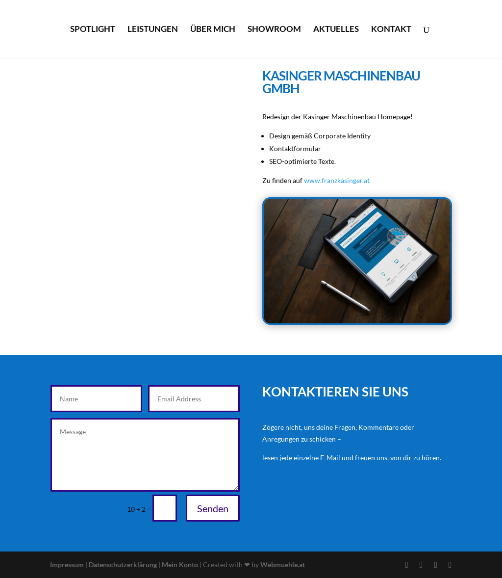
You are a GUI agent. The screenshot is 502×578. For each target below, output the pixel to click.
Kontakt (391, 30)
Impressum (67, 564)
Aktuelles (336, 30)
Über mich (212, 30)
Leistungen (152, 30)
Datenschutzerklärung (123, 564)
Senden (212, 508)
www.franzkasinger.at (337, 180)
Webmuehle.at (282, 564)
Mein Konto (180, 564)
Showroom (274, 30)
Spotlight (92, 30)
